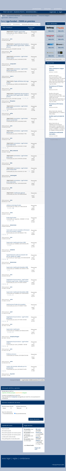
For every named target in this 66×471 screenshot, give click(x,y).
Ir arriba (42, 380)
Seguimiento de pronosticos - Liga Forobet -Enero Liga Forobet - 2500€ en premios (17, 95)
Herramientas (16, 24)
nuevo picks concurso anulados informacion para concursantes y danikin (18, 230)
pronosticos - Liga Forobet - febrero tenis (17, 131)
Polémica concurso (11, 354)
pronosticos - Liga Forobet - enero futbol (17, 106)
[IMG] (37, 437)
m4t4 (16, 206)
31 (13, 220)
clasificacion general (19, 193)
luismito (17, 355)
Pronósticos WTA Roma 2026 (56, 104)
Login (60, 12)
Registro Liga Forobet (19, 31)
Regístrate (53, 12)
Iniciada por (9, 27)
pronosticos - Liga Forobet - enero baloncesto (17, 143)
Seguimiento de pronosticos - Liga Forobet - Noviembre (17, 317)
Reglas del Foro (37, 448)
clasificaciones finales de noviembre (16, 304)
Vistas (31, 29)
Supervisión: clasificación (13, 329)
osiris (16, 33)
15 (7, 147)
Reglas (15, 458)
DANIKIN (17, 244)
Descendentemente (20, 413)
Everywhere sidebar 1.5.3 (55, 139)
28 (7, 110)
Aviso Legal (6, 458)
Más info (51, 31)
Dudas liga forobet (11, 217)
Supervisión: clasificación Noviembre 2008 (17, 292)
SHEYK (16, 84)
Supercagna (18, 257)
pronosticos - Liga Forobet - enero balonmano (17, 181)
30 (13, 208)
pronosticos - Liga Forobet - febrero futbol (17, 57)
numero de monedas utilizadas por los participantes (16, 367)
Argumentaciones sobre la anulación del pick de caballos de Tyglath (17, 255)
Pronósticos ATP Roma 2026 (56, 87)
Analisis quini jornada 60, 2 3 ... (56, 117)
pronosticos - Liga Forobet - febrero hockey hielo (17, 119)
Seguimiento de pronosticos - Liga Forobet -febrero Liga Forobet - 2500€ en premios (18, 45)
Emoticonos (39, 432)
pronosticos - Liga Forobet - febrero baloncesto (17, 69)
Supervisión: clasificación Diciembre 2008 (17, 267)
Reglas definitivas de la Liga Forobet (17, 81)
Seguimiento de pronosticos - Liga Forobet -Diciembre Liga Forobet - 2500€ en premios (17, 280)
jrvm (10, 49)
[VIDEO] (38, 440)
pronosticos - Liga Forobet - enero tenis (17, 156)
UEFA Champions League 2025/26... (56, 69)
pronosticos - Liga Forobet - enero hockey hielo (17, 168)
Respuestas (31, 27)
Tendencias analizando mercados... (56, 133)
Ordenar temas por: (21, 406)
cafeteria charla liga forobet (13, 205)
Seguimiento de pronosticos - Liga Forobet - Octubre (17, 342)
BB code (38, 429)
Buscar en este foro (6, 24)
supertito (17, 219)
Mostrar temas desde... (8, 406)
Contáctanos (25, 458)
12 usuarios (14, 397)
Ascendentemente (7, 413)
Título (3, 27)
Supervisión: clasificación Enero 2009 (16, 242)
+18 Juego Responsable (58, 463)
